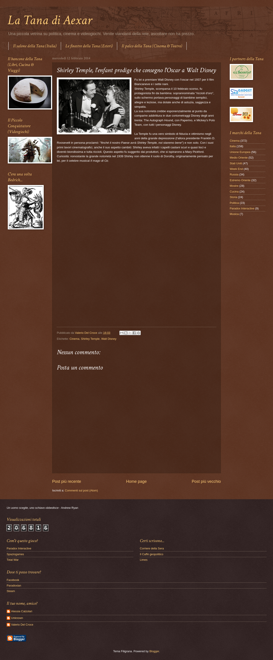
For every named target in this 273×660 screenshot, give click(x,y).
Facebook (13, 580)
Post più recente (66, 481)
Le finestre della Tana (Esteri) (89, 46)
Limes (143, 559)
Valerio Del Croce (22, 624)
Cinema (74, 338)
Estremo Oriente (240, 180)
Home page (136, 481)
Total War (13, 559)
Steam (11, 591)
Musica (234, 214)
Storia (233, 197)
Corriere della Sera (152, 548)
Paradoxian (14, 585)
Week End (236, 169)
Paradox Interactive (242, 208)
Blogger (154, 651)
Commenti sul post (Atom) (81, 490)
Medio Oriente (239, 157)
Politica (234, 203)
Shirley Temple (90, 338)
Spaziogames (15, 554)
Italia (233, 146)
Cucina (234, 191)
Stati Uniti (236, 163)
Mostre (234, 185)
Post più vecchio (206, 481)
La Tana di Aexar (50, 20)
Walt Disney (108, 338)
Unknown (17, 618)
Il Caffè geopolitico (151, 554)
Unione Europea (240, 152)
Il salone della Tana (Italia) (34, 46)
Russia (234, 174)
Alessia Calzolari (21, 611)
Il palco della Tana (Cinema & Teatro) (152, 46)
